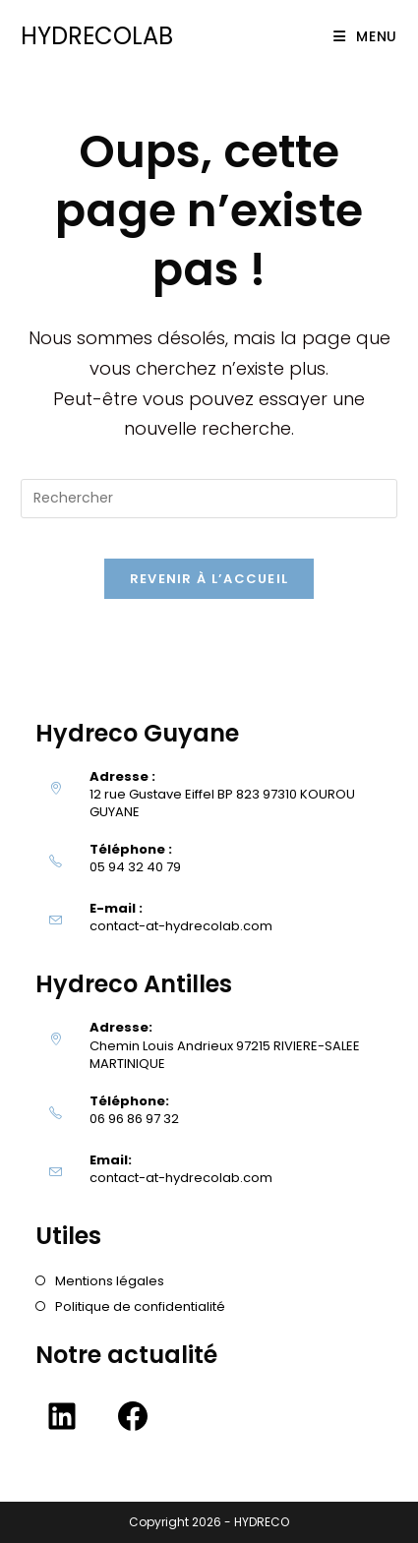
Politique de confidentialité (140, 1306)
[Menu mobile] (365, 36)
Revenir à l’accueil (209, 578)
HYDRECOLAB (97, 36)
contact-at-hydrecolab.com (181, 926)
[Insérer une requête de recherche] (209, 498)
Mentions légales (109, 1281)
